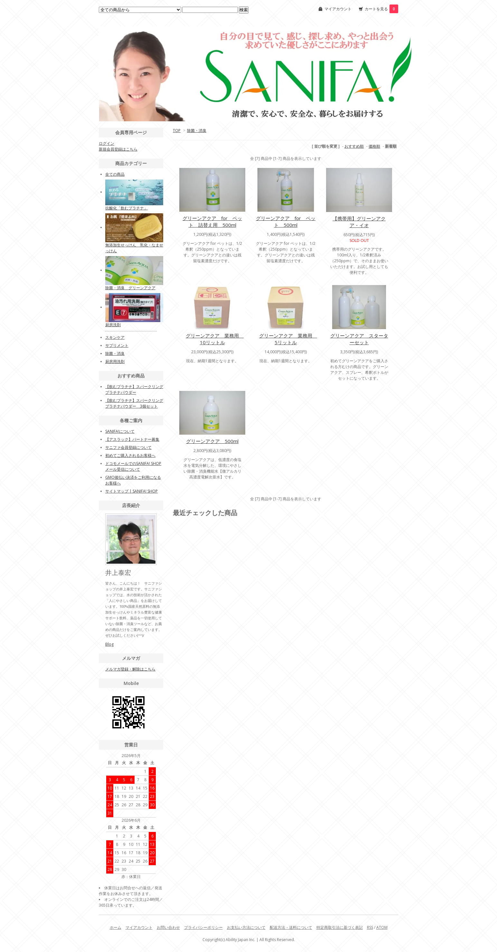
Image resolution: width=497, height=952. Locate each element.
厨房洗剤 (113, 325)
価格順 (374, 146)
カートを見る (381, 9)
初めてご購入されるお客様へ (130, 455)
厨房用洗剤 (115, 361)
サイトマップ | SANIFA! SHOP (131, 491)
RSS (370, 927)
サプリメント (116, 345)
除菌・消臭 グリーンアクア (130, 288)
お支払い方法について (246, 927)
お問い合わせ (168, 927)
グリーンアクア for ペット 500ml (285, 221)
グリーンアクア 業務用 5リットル (288, 339)
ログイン (106, 143)
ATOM (382, 927)
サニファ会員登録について (128, 447)
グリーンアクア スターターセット (359, 339)
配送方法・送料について (291, 927)
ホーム (115, 927)
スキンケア (115, 337)
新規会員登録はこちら (118, 149)
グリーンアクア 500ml (212, 441)
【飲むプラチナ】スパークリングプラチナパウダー (134, 389)
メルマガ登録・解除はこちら (130, 669)
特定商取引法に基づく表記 (339, 927)
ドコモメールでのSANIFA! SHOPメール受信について (133, 466)
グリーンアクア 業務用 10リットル (215, 339)
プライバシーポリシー (203, 927)
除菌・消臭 (196, 130)
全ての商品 (115, 174)
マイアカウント (338, 9)
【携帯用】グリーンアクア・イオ (359, 221)
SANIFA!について (120, 431)
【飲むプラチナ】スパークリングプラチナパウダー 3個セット (134, 403)
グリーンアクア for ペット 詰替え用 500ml (212, 221)
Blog (109, 644)
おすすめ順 (354, 146)
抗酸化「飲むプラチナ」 (126, 208)
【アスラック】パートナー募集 (132, 439)
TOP (177, 130)
